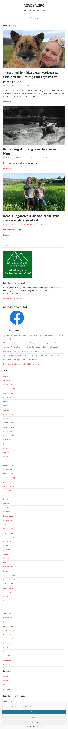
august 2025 (7, 397)
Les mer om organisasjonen (13, 299)
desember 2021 (9, 575)
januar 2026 (7, 385)
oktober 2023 (8, 482)
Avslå (34, 717)
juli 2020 (6, 647)
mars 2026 (7, 376)
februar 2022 (8, 567)
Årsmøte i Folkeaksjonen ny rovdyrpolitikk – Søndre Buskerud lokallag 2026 (31, 355)
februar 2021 (7, 618)
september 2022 (9, 537)
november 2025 (9, 393)
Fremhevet (7, 681)
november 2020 (9, 630)
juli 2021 (6, 596)
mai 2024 (6, 452)
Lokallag (6, 689)
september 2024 (9, 435)
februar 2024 (8, 465)
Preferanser (34, 722)
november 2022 (9, 529)
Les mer (6, 102)
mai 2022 (6, 554)
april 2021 (6, 609)
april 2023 (6, 507)
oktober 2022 (8, 533)
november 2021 (9, 579)
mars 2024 (7, 461)
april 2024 (6, 457)
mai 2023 (6, 503)
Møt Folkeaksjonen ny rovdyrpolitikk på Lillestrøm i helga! (24, 351)
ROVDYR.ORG (34, 5)
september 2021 (9, 588)
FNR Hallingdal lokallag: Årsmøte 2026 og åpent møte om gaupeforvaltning (31, 343)
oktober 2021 (8, 584)
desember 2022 (9, 524)
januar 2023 (7, 520)
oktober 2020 (8, 635)
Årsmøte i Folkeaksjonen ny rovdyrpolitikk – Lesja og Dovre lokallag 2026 (30, 347)
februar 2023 (8, 516)
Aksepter (34, 712)
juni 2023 (6, 499)
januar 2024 (7, 469)
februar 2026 (8, 380)
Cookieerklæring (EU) (11, 701)
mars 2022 (7, 563)
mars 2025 (7, 410)
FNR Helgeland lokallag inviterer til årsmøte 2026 (21, 364)
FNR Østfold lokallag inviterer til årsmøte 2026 (20, 360)
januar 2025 (7, 418)
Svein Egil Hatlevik (28, 85)
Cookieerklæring (28, 726)
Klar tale (6, 685)
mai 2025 (6, 402)
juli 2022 (6, 546)
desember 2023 (9, 474)
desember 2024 (9, 423)
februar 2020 (8, 664)
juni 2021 (6, 601)
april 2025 (6, 406)
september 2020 (9, 639)
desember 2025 (9, 389)
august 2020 (7, 643)
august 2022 (7, 541)
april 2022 (6, 558)
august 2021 (7, 592)
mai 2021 (6, 605)
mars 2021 (7, 613)
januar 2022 (7, 571)
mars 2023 (7, 512)
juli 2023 (6, 495)
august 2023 (7, 490)
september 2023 (9, 486)
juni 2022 (6, 550)
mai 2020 (6, 656)
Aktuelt (42, 85)
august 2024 (7, 440)
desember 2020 (9, 626)
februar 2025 (8, 414)
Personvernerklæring (38, 726)
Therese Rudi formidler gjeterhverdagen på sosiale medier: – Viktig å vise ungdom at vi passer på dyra (30, 77)
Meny (34, 18)
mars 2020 (7, 660)
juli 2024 (6, 444)
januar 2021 (7, 622)
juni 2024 (6, 448)
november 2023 (9, 478)
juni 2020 (6, 651)
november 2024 (9, 427)
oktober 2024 (8, 431)
